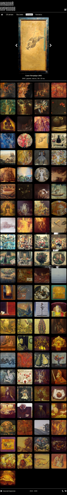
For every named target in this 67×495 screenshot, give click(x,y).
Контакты (38, 14)
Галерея (29, 14)
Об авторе (9, 14)
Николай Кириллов (9, 491)
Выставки (20, 14)
